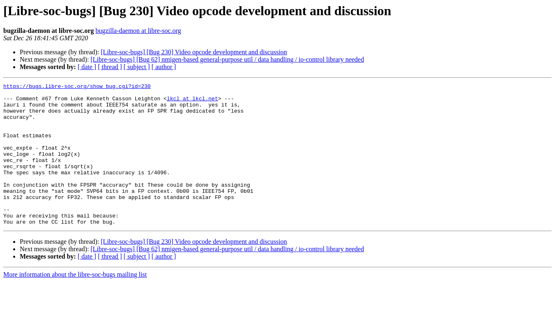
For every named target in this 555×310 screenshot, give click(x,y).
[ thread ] (110, 66)
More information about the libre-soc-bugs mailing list (75, 302)
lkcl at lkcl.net (192, 102)
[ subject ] (137, 66)
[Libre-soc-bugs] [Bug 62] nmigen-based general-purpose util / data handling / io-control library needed (227, 59)
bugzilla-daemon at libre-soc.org (138, 30)
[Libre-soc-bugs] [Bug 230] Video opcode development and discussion (194, 52)
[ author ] (164, 66)
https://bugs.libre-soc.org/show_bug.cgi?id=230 (77, 87)
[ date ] (87, 66)
